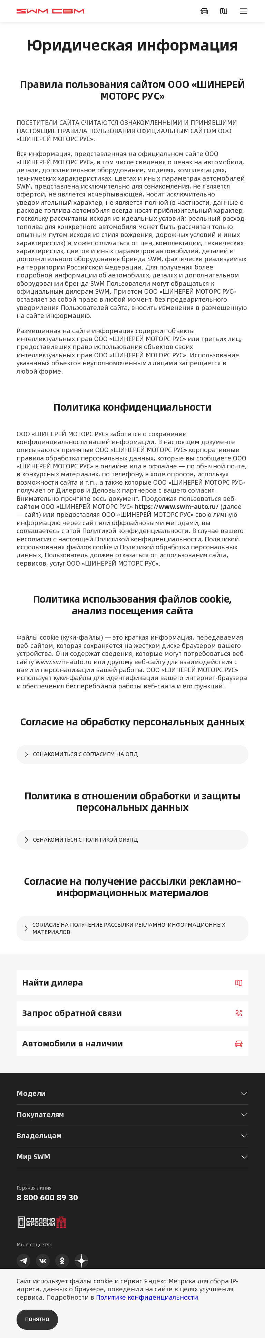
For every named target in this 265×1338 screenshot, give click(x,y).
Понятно (37, 1319)
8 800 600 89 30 (47, 1198)
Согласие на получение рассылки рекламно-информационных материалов (123, 928)
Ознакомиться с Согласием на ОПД (80, 754)
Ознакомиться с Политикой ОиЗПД (80, 840)
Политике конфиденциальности (147, 1297)
